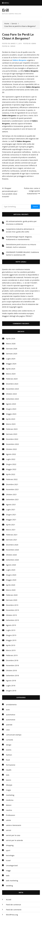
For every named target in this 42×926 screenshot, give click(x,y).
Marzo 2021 (10, 529)
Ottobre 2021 (11, 494)
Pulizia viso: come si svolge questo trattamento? (32, 191)
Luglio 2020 (10, 570)
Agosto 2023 (11, 404)
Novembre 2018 (12, 665)
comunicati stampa (13, 735)
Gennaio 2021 (11, 540)
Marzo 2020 (10, 590)
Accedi (8, 899)
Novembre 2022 (12, 444)
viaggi (8, 870)
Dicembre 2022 (12, 439)
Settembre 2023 (12, 399)
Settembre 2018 (12, 675)
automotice (10, 714)
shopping (9, 845)
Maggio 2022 (11, 469)
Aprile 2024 (10, 369)
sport (8, 850)
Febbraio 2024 (12, 379)
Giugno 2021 (11, 514)
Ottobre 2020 (11, 555)
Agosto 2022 (11, 454)
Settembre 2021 (12, 499)
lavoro (8, 780)
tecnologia (10, 855)
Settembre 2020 (12, 560)
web (7, 875)
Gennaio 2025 (11, 353)
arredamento (11, 704)
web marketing (12, 880)
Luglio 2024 (10, 359)
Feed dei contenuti (13, 904)
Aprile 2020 (10, 585)
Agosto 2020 (11, 565)
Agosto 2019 (11, 625)
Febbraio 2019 (12, 655)
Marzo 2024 (10, 374)
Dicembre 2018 (12, 660)
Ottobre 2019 (11, 615)
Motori (8, 805)
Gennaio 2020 (11, 600)
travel (8, 860)
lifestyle (9, 785)
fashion (9, 755)
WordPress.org (12, 914)
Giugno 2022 (11, 464)
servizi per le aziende (14, 840)
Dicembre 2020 (12, 545)
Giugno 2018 (11, 690)
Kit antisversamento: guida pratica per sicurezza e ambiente (21, 222)
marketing (10, 795)
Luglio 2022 (10, 459)
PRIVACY (29, 316)
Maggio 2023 (11, 414)
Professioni (10, 815)
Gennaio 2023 (11, 434)
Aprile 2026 (10, 338)
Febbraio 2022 (12, 479)
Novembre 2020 (12, 550)
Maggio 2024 (11, 364)
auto (8, 709)
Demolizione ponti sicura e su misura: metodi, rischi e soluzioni (21, 245)
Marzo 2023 (10, 424)
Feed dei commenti (13, 909)
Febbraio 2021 (12, 535)
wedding (9, 885)
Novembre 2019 (12, 610)
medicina (9, 800)
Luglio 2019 (10, 630)
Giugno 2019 (11, 635)
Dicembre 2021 (12, 484)
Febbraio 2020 (12, 595)
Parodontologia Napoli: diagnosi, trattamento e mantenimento (19, 238)
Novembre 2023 (12, 389)
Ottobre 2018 (11, 670)
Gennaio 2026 (11, 348)
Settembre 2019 (12, 620)
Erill (5, 10)
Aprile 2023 (10, 419)
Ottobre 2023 (11, 394)
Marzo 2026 (10, 343)
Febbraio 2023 (12, 429)
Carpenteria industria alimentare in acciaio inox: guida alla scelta (20, 230)
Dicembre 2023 (12, 384)
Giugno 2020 (11, 575)
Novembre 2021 (12, 489)
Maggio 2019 (11, 640)
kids (7, 775)
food (8, 760)
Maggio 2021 (11, 519)
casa (8, 730)
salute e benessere (13, 825)
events (8, 750)
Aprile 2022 (10, 474)
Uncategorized (12, 865)
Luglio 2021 (10, 509)
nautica (9, 810)
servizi (12, 46)
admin (33, 43)
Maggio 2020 (11, 580)
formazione (10, 765)
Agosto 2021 (11, 504)
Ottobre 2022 (11, 449)
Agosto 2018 (11, 680)
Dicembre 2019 (12, 605)
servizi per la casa (13, 835)
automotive (10, 719)
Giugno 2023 (11, 409)
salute (8, 820)
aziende (9, 725)
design (8, 745)
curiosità (9, 740)
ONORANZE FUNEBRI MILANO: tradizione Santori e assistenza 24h (22, 253)
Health (8, 770)
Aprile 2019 (10, 645)
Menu (5, 3)
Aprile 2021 (10, 524)
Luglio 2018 (10, 685)
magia (8, 790)
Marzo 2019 (10, 650)
